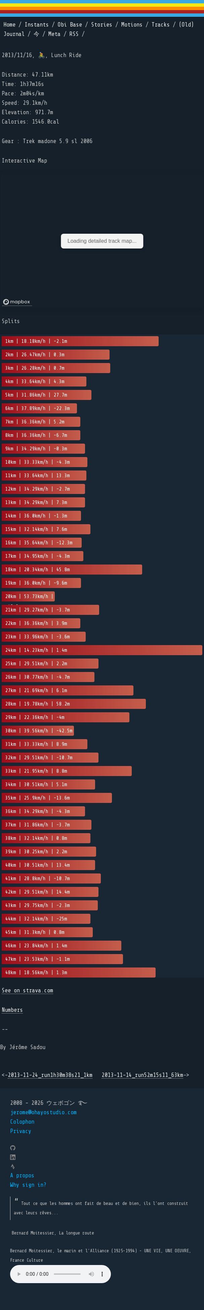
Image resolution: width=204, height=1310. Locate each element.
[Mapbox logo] (17, 302)
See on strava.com (27, 990)
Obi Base (70, 24)
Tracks (161, 24)
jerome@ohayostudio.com (43, 1112)
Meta (54, 34)
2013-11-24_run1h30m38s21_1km (50, 1075)
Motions (131, 24)
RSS (74, 34)
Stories (101, 24)
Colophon (22, 1122)
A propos (22, 1175)
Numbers (12, 1010)
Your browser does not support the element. (60, 1274)
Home (9, 24)
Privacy (20, 1131)
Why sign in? (28, 1185)
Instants (37, 24)
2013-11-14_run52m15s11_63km (142, 1075)
